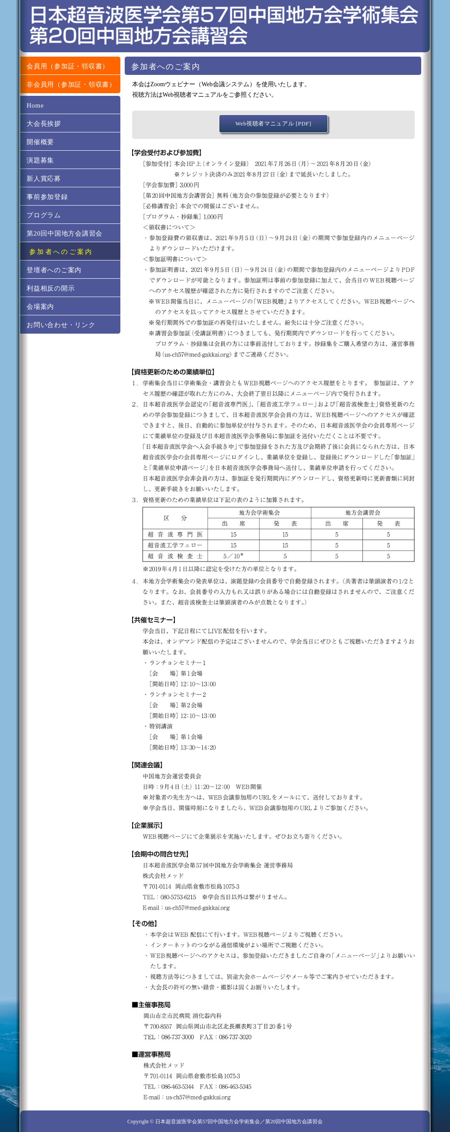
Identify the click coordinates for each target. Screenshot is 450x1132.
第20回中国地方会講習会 (64, 233)
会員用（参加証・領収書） (68, 66)
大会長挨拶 (44, 123)
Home (35, 105)
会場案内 (40, 306)
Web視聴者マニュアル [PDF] (273, 123)
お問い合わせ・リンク (61, 324)
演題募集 (40, 160)
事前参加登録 (47, 196)
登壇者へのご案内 (54, 270)
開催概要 (40, 142)
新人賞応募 (44, 178)
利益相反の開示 (51, 288)
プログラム (44, 215)
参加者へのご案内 (61, 251)
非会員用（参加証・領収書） (71, 84)
